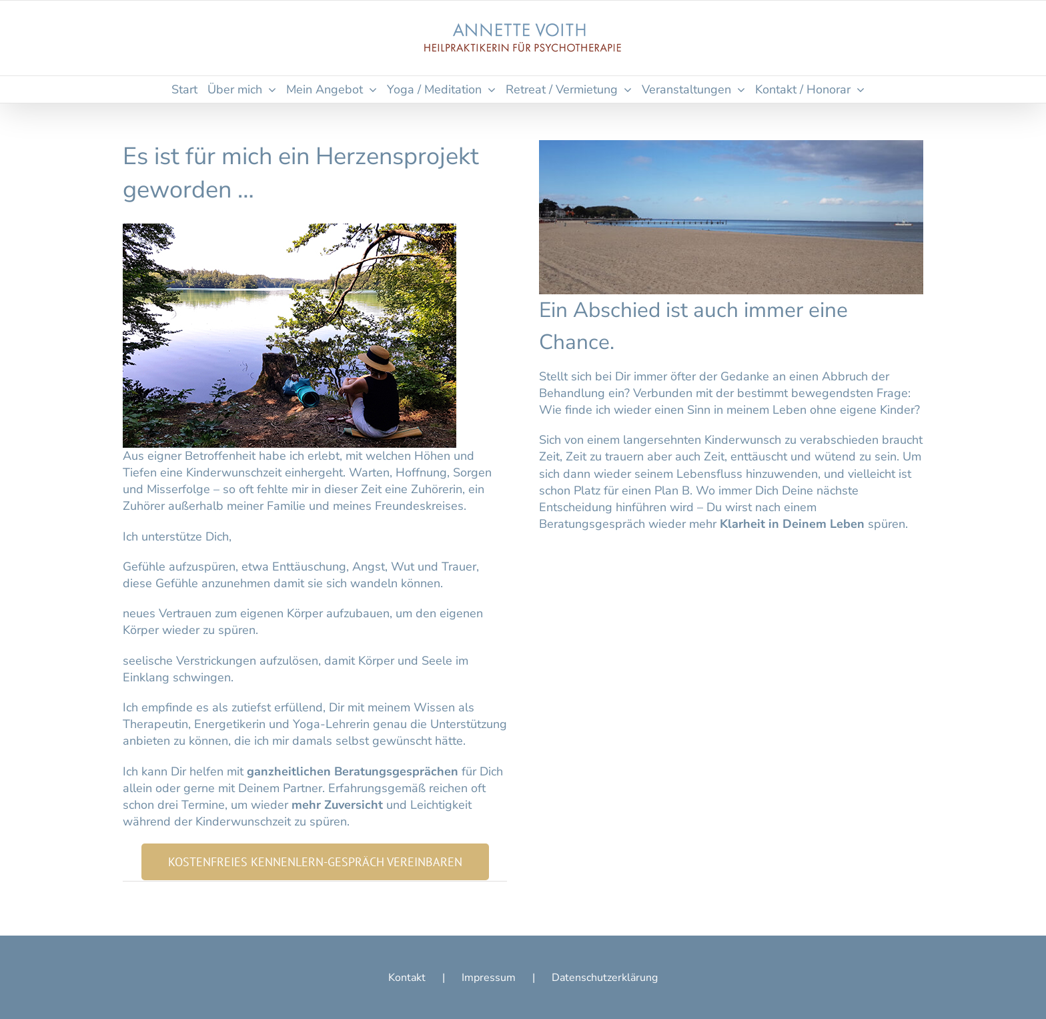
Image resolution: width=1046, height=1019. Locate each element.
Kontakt (407, 977)
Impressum (489, 977)
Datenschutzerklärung (605, 977)
